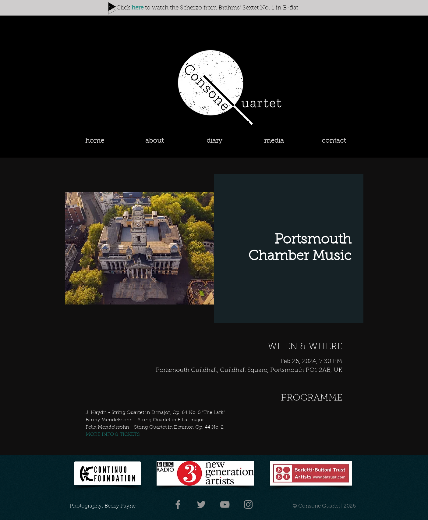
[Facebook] (178, 504)
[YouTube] (225, 504)
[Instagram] (248, 504)
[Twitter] (201, 504)
